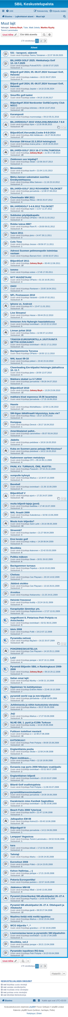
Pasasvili (34, 469)
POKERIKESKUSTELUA (23, 648)
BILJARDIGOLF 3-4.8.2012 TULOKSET (32, 206)
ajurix (32, 495)
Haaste (14, 404)
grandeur (34, 928)
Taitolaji (14, 854)
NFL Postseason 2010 (22, 295)
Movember (16, 168)
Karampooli (17, 114)
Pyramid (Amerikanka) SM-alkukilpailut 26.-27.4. (37, 896)
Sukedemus (35, 515)
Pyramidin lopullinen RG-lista (27, 950)
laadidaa (34, 506)
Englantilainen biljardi (22, 775)
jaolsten (33, 882)
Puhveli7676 (35, 65)
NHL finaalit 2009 (20, 512)
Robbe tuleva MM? (21, 224)
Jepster (33, 89)
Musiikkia (15, 548)
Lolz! (13, 657)
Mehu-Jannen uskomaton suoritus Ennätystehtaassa (29, 178)
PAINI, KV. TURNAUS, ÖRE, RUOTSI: (31, 466)
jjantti (32, 910)
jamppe (33, 660)
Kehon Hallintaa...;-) (21, 870)
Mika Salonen (36, 182)
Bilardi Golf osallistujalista (25, 784)
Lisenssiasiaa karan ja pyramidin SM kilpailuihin (37, 933)
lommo (14, 269)
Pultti (32, 632)
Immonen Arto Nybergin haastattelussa (32, 321)
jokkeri (33, 361)
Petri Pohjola (35, 743)
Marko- (33, 857)
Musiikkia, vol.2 (19, 942)
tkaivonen (34, 550)
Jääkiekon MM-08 (20, 887)
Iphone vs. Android (21, 304)
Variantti (33, 297)
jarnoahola (34, 191)
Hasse (33, 315)
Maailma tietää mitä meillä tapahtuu (30, 916)
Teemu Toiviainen (37, 55)
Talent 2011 (16, 233)
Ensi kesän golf (19, 539)
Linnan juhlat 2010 (20, 330)
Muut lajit (8, 23)
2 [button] (41, 41)
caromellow (35, 433)
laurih (32, 170)
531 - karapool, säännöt (23, 52)
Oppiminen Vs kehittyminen (26, 687)
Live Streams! (18, 312)
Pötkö (32, 760)
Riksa (32, 200)
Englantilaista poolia (22, 749)
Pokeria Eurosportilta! (22, 879)
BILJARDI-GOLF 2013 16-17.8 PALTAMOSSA (35, 150)
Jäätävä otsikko (19, 583)
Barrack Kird (35, 256)
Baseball (15, 484)
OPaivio (33, 218)
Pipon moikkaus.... (20, 758)
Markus (33, 478)
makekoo (34, 77)
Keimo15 (34, 821)
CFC (32, 460)
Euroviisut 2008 (19, 862)
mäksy (33, 541)
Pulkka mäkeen (19, 556)
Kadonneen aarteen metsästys (27, 457)
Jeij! (12, 713)
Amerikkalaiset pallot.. (23, 431)
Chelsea (15, 574)
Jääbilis (14, 440)
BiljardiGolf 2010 (19, 388)
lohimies (33, 108)
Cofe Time (16, 241)
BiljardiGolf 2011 (19, 260)
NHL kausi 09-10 (19, 358)
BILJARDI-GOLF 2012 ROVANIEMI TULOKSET (36, 188)
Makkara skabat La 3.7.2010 (26, 379)
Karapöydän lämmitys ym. (25, 608)
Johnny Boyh (16, 27)
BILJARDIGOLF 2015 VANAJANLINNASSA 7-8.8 (37, 122)
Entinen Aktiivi (36, 689)
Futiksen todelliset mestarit (25, 731)
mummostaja (35, 117)
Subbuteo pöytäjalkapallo (24, 215)
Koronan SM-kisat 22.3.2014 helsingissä (33, 141)
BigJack (33, 640)
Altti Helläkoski (36, 135)
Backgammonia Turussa (24, 351)
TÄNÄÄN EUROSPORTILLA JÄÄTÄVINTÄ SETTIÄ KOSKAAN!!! (33, 340)
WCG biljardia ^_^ (20, 925)
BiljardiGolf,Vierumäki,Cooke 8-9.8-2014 (32, 132)
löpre (32, 124)
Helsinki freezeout (20, 600)
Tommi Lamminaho (9, 30)
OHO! (13, 286)
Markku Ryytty (47, 27)
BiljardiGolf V (18, 493)
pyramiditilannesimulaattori (26, 792)
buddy (32, 602)
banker (33, 533)
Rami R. (33, 226)
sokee (32, 98)
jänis (32, 235)
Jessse (33, 244)
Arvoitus (15, 592)
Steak (32, 162)
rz (31, 734)
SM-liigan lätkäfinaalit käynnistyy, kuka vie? (35, 413)
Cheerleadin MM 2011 (22, 197)
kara (12, 845)
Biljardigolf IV (18, 827)
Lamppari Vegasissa (21, 836)
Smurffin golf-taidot (21, 95)
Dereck (33, 424)
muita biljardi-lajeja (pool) (24, 503)
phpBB (32, 1007)
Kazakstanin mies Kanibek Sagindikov (32, 801)
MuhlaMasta (35, 407)
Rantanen (34, 289)
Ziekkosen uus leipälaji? (24, 159)
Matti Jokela (34, 27)
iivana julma (35, 144)
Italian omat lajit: (19, 678)
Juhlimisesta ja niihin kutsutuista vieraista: (34, 704)
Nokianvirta (35, 595)
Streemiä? (16, 530)
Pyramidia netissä (20, 638)
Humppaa (15, 422)
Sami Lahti (34, 524)
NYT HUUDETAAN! (21, 277)
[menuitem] (9, 11)
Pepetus (33, 568)
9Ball (32, 890)
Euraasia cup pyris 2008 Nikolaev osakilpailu (35, 767)
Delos (32, 333)
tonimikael (34, 324)
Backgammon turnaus (23, 565)
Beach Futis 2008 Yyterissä (25, 810)
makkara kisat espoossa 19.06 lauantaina (33, 396)
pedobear (34, 442)
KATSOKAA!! (17, 740)
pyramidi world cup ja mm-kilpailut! (30, 696)
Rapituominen (36, 611)
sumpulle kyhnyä (20, 475)
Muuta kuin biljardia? (22, 521)
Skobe (33, 751)
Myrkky (33, 681)
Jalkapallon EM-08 (20, 818)
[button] (45, 41)
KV (31, 306)
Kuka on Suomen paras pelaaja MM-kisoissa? (36, 448)
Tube (25, 27)
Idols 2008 (16, 629)
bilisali (32, 848)
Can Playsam (36, 577)
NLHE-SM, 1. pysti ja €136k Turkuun (30, 722)
